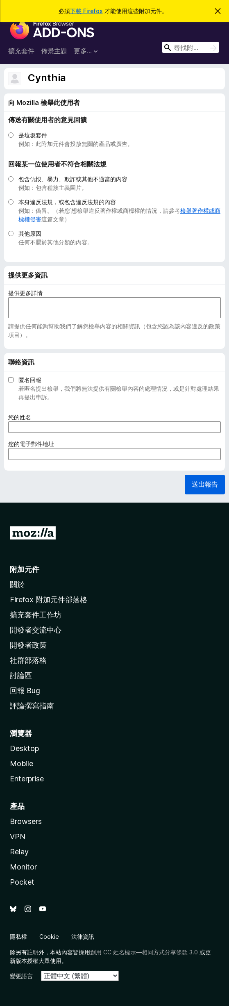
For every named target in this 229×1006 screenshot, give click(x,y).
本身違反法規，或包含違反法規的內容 (67, 201)
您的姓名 (22, 417)
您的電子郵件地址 (33, 443)
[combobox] (190, 47)
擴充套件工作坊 (35, 614)
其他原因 (29, 233)
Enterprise (27, 778)
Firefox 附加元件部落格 (48, 599)
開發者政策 (28, 645)
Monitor (23, 867)
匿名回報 (29, 379)
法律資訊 (82, 936)
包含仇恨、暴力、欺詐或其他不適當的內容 (72, 178)
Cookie (49, 936)
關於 (17, 584)
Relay (19, 851)
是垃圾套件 (32, 135)
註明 (33, 952)
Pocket (22, 882)
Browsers (26, 821)
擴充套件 (21, 51)
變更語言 (21, 975)
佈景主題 (54, 51)
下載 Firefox (86, 10)
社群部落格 (28, 660)
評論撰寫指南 (32, 705)
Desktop (24, 748)
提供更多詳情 (25, 292)
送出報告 (205, 484)
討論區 (21, 675)
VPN (17, 836)
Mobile (21, 763)
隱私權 (18, 936)
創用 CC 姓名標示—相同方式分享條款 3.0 (144, 952)
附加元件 (24, 569)
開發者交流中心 (35, 630)
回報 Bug (25, 690)
